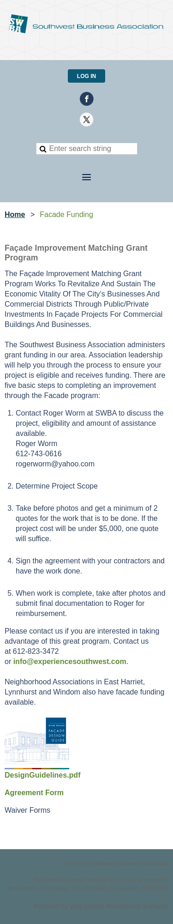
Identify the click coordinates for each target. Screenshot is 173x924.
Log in (86, 76)
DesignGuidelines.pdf (42, 775)
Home (15, 214)
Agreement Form (34, 793)
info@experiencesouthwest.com (69, 661)
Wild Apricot (87, 906)
